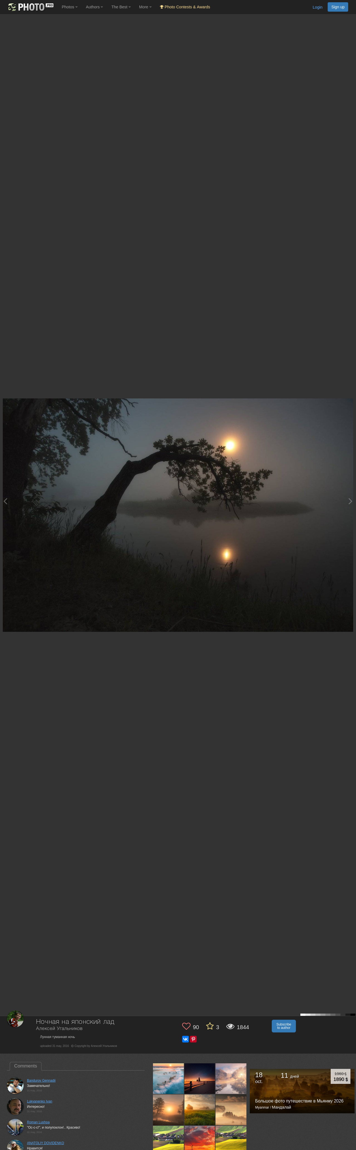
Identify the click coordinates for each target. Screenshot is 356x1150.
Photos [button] (70, 7)
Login (317, 7)
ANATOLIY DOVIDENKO (45, 1143)
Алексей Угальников (59, 1029)
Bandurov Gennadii (41, 1080)
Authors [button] (94, 7)
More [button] (145, 7)
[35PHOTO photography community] (30, 7)
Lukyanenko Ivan (39, 1101)
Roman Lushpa (38, 1122)
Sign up (338, 7)
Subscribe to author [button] (283, 1026)
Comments (25, 1066)
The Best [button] (121, 7)
